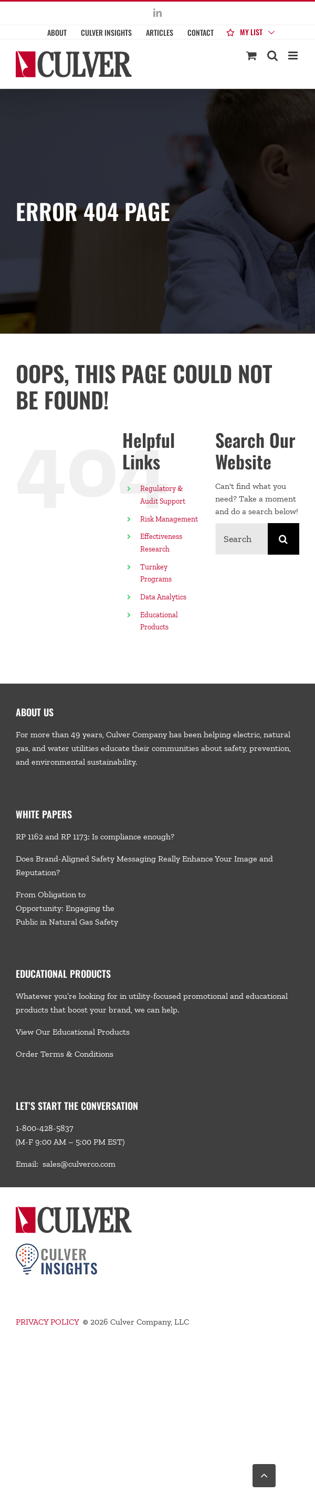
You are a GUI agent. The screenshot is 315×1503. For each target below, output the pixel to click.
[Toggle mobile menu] (293, 55)
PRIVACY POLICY (47, 1322)
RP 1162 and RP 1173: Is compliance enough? (95, 836)
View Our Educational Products (73, 1032)
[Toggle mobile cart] (251, 55)
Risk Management (169, 519)
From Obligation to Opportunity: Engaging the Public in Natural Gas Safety (67, 908)
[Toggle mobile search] (272, 55)
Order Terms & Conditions (64, 1054)
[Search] (283, 539)
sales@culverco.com (79, 1164)
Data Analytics (164, 597)
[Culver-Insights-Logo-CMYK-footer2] (56, 1247)
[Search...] (241, 539)
